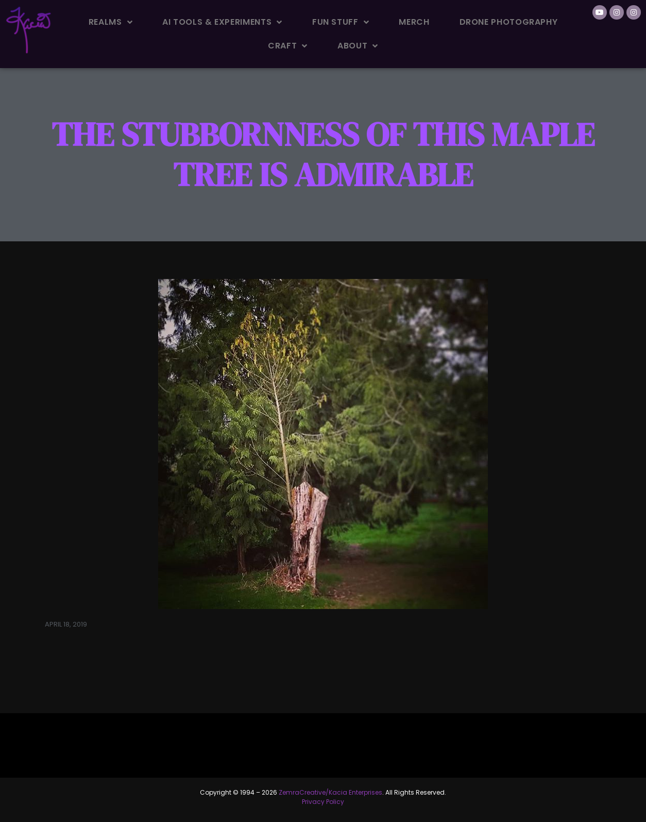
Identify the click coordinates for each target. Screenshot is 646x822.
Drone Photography (509, 22)
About (357, 46)
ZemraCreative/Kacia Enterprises (330, 792)
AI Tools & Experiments (222, 22)
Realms (110, 22)
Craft (288, 46)
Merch (414, 22)
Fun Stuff (340, 22)
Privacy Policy (323, 801)
